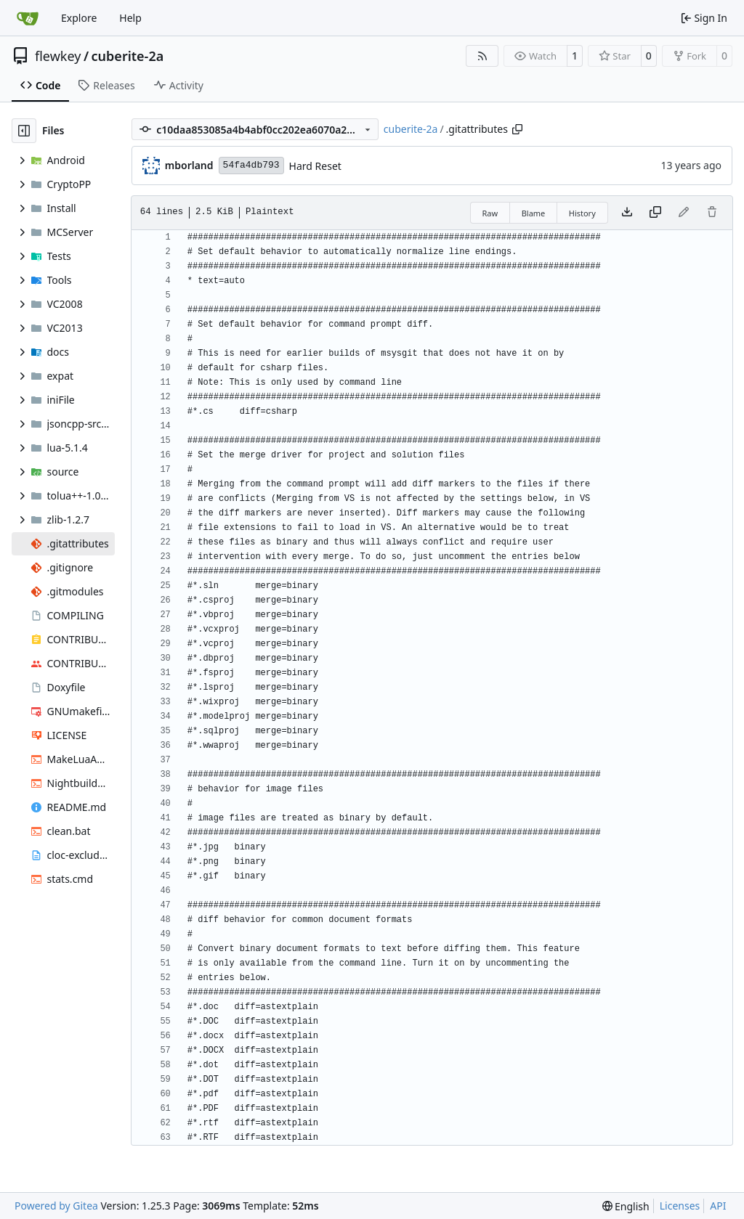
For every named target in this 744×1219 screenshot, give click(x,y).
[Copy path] (517, 129)
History (582, 213)
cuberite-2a (128, 56)
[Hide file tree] (24, 130)
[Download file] (627, 212)
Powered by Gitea (56, 1205)
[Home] (27, 18)
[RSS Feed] (482, 56)
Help (130, 18)
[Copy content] (655, 212)
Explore (79, 18)
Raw (490, 213)
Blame (534, 213)
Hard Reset (315, 166)
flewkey (58, 56)
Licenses (680, 1205)
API (718, 1205)
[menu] (626, 1206)
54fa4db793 (251, 165)
